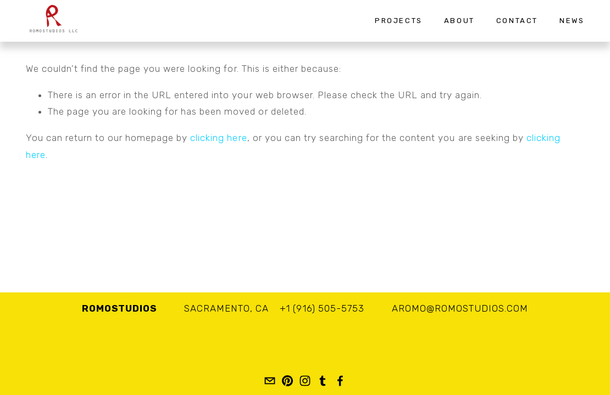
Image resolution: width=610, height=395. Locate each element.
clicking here (218, 137)
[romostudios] (287, 380)
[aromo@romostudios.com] (269, 380)
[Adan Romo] (305, 380)
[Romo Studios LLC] (340, 380)
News (571, 20)
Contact (517, 20)
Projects (399, 20)
